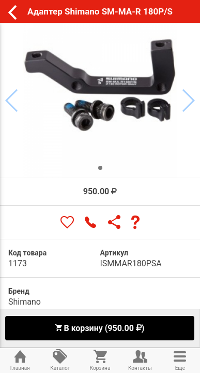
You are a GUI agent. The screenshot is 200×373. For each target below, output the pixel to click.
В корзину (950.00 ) (99, 328)
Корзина (100, 359)
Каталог (60, 359)
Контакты (140, 359)
